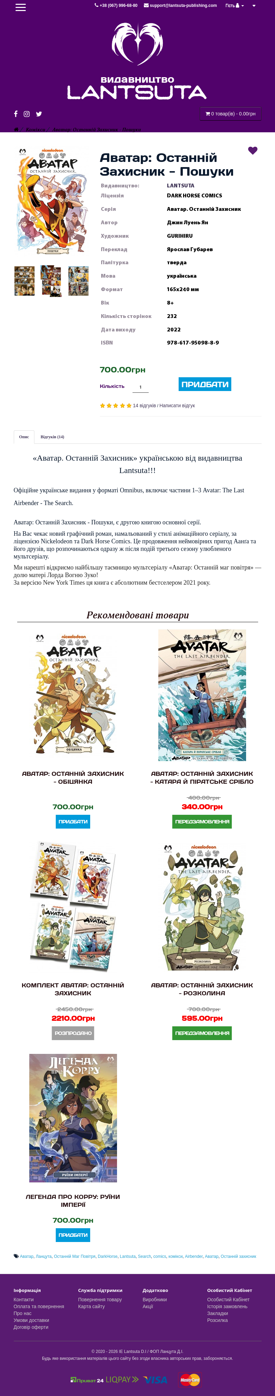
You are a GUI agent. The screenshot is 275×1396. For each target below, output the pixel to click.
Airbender (193, 1256)
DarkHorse (107, 1256)
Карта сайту (91, 1306)
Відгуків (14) (52, 436)
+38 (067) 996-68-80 (116, 5)
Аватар (26, 1256)
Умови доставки (31, 1320)
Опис (24, 436)
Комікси (35, 129)
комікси (176, 1256)
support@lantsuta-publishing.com (180, 5)
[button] (51, 201)
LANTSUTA (180, 185)
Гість (234, 5)
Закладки (217, 1313)
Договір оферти (31, 1327)
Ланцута (44, 1256)
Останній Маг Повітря (75, 1256)
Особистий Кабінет (228, 1299)
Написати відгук (177, 405)
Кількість (112, 386)
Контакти (24, 1299)
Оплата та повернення (39, 1306)
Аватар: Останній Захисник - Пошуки (96, 129)
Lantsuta (128, 1256)
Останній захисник (238, 1256)
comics (160, 1256)
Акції (148, 1306)
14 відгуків (144, 405)
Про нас (23, 1313)
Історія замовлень (227, 1306)
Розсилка (217, 1320)
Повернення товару (100, 1299)
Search (144, 1256)
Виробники (155, 1299)
